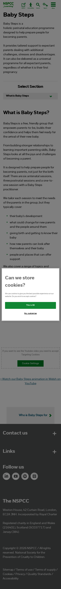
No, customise (30, 314)
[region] (30, 294)
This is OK (30, 305)
